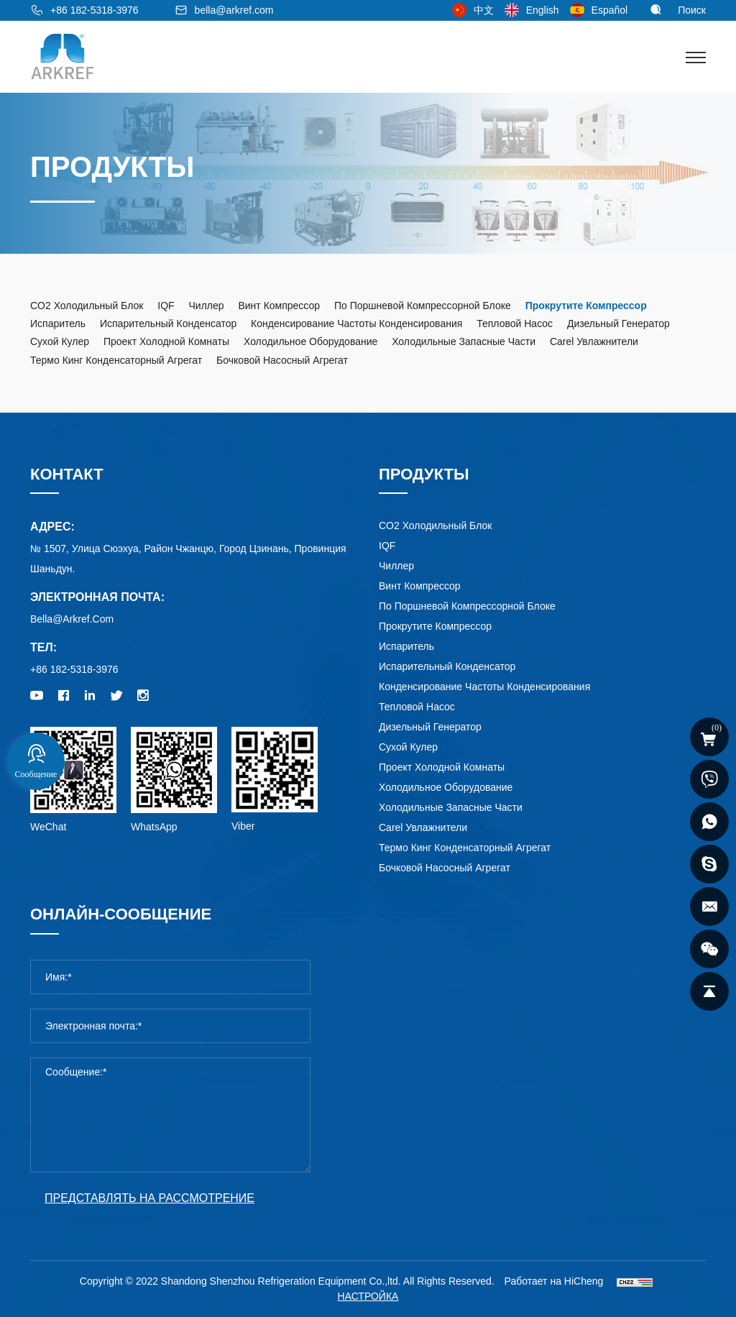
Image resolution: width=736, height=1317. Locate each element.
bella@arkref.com (234, 10)
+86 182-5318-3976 (94, 10)
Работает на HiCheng (554, 1281)
